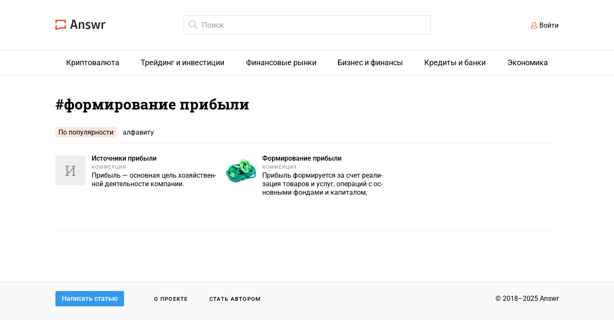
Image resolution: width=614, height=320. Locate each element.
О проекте (171, 299)
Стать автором (235, 299)
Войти (549, 25)
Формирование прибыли (302, 158)
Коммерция (109, 167)
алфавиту (138, 132)
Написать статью (90, 298)
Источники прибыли (124, 158)
